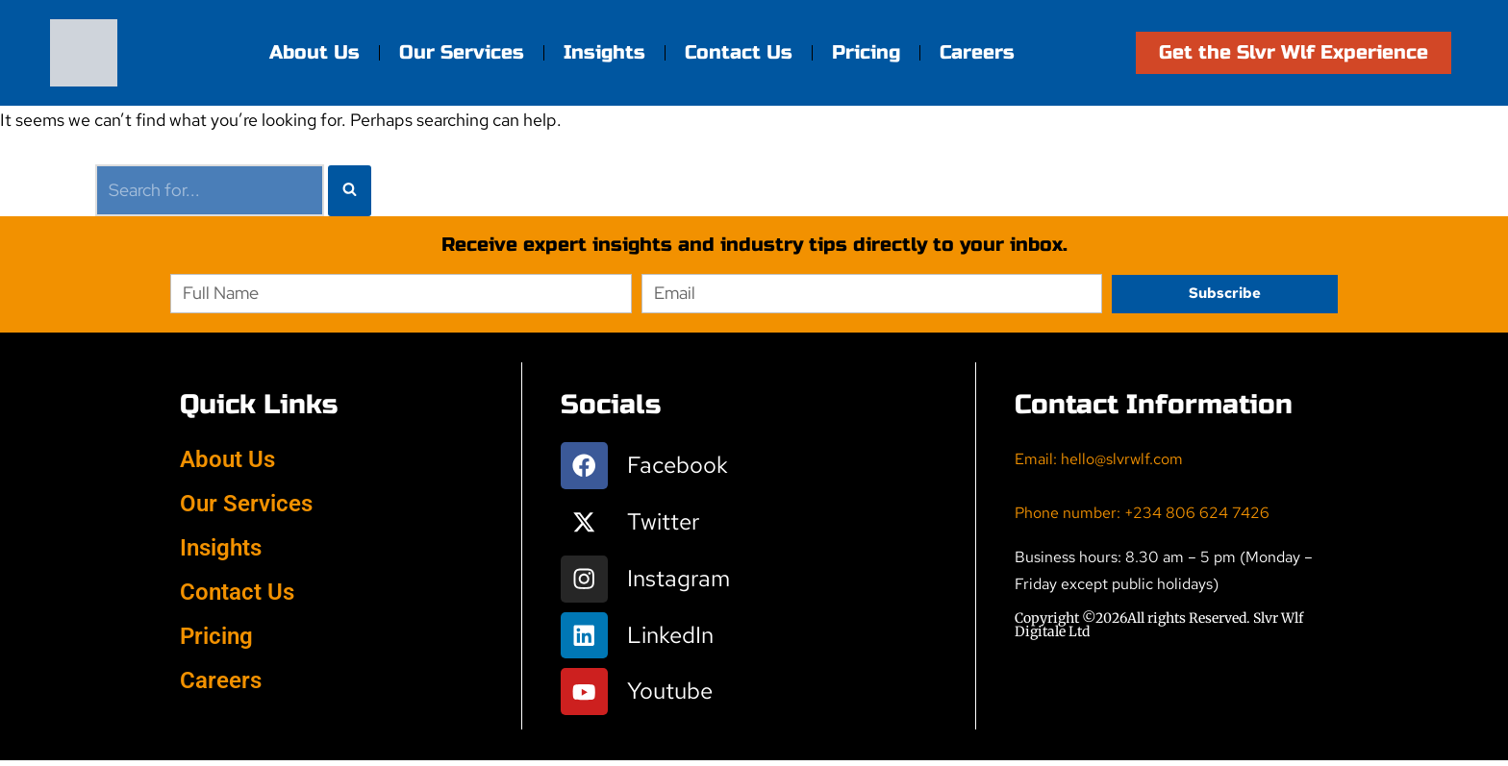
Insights (604, 52)
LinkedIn (671, 639)
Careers (977, 52)
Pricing (866, 52)
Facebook (678, 466)
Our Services (461, 52)
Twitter (664, 523)
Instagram (679, 581)
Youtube (671, 696)
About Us (314, 52)
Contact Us (738, 52)
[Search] (209, 190)
